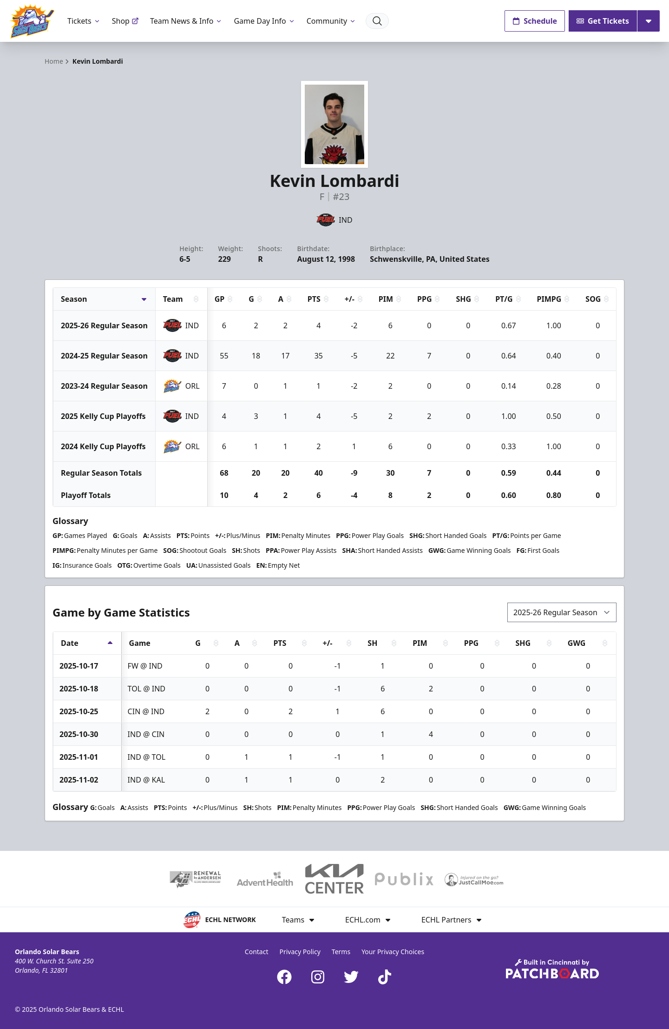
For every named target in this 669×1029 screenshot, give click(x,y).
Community (332, 21)
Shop (125, 21)
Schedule (534, 21)
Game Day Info (264, 21)
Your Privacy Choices (392, 951)
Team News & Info (186, 21)
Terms (341, 951)
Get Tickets (603, 21)
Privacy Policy (299, 951)
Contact (257, 951)
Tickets (84, 21)
